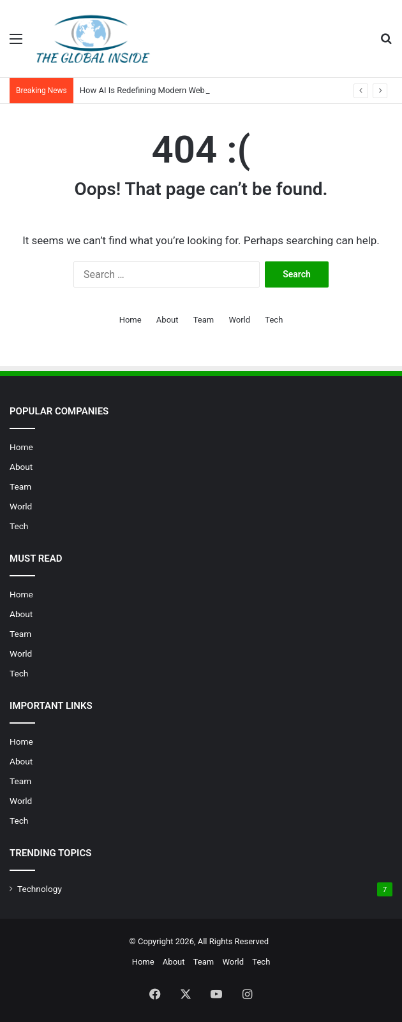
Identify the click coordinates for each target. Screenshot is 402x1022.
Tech (274, 320)
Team (203, 320)
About (167, 320)
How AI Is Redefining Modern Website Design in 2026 (177, 90)
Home (130, 320)
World (239, 320)
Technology (39, 889)
